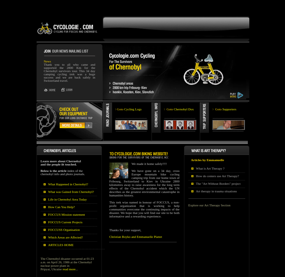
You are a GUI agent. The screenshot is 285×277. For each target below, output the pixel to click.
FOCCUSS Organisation (64, 227)
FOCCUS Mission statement (66, 212)
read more (69, 267)
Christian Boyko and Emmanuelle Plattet (135, 234)
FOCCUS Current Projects (65, 220)
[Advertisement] (106, 2)
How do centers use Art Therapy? (217, 173)
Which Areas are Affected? (65, 235)
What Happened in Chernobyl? (68, 182)
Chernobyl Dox (180, 107)
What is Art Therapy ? (210, 166)
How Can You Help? (61, 204)
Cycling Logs (129, 107)
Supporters (225, 107)
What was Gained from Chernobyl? (71, 189)
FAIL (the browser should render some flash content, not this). (161, 6)
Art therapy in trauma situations (216, 189)
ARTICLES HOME (61, 242)
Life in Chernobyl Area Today (67, 197)
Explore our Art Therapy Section (209, 203)
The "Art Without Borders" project (218, 181)
